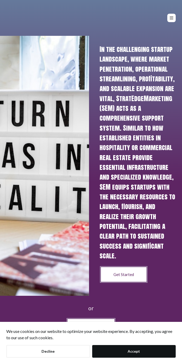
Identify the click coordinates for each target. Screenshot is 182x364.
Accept (134, 351)
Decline (48, 351)
